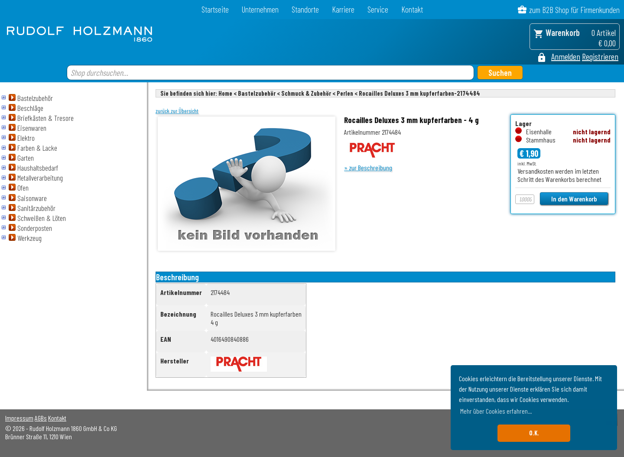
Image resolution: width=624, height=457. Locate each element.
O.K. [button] (534, 433)
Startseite (215, 9)
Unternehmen (260, 9)
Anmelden (565, 56)
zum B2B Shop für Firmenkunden (574, 10)
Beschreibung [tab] (177, 277)
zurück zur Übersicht (177, 110)
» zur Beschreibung (368, 167)
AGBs (41, 418)
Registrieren (600, 56)
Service (377, 9)
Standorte (305, 9)
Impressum (19, 418)
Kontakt (412, 9)
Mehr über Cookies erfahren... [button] (496, 411)
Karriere (343, 9)
